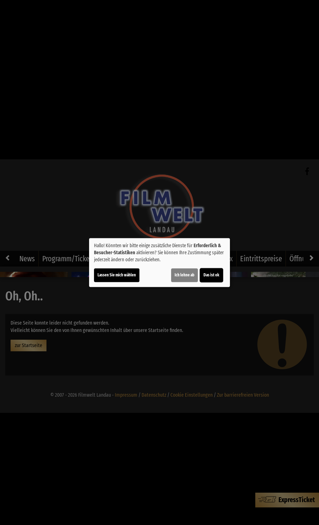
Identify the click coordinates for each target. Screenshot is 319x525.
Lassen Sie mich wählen (117, 275)
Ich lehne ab (184, 275)
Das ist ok (211, 275)
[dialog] (159, 262)
